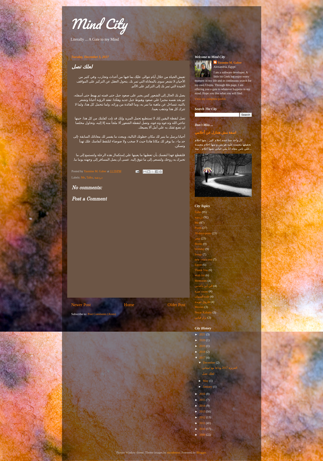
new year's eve (203, 259)
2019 (202, 346)
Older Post (176, 304)
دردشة (98, 177)
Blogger (201, 452)
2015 (202, 400)
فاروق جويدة (202, 301)
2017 (202, 357)
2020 (202, 340)
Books (198, 243)
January (208, 386)
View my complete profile (210, 99)
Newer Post (81, 304)
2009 (202, 434)
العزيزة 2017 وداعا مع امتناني (219, 367)
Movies (199, 307)
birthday (200, 249)
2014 (202, 405)
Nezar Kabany (203, 312)
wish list (200, 275)
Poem (198, 227)
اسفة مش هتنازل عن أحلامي (215, 133)
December (209, 362)
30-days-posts (203, 233)
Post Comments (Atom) (102, 314)
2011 (202, 423)
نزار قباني (201, 317)
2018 (202, 351)
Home (129, 304)
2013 (202, 411)
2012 (202, 417)
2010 (202, 429)
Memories (201, 280)
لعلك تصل (208, 373)
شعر (197, 238)
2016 (202, 393)
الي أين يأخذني (204, 286)
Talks (90, 177)
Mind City (98, 24)
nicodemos (173, 452)
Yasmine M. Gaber (230, 62)
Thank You (201, 270)
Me (83, 177)
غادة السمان (202, 296)
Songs (198, 254)
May (206, 380)
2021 (202, 334)
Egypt (198, 264)
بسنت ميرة (201, 291)
